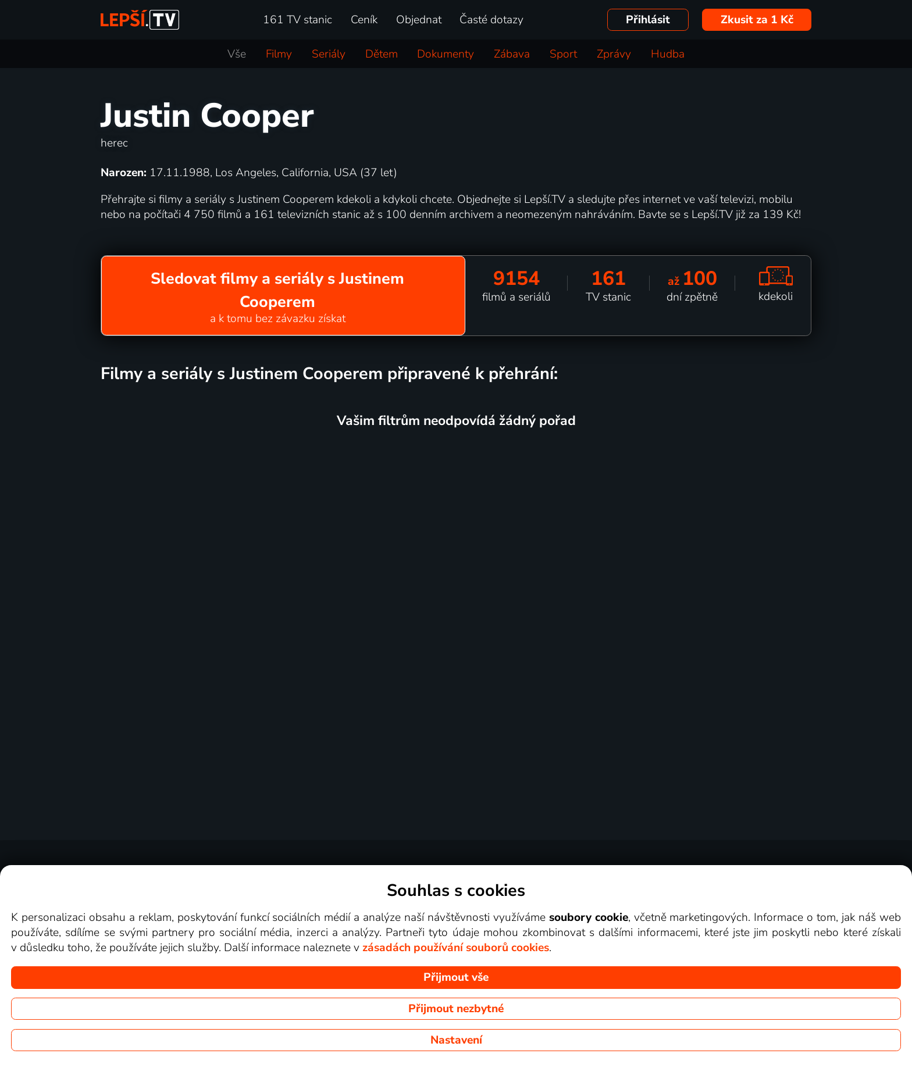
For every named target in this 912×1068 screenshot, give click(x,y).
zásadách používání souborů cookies (455, 947)
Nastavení (456, 1040)
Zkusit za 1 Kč (757, 19)
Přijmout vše (456, 977)
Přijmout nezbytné (456, 1008)
